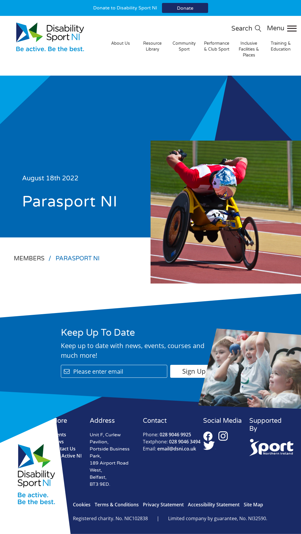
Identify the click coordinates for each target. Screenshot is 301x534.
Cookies (82, 504)
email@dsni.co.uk (169, 448)
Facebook (208, 436)
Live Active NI (66, 456)
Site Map (253, 504)
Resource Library (152, 46)
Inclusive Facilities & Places (249, 49)
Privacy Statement (163, 504)
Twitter (209, 445)
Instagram (223, 436)
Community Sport (184, 46)
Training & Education (281, 46)
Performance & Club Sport (216, 46)
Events (58, 434)
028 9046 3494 (171, 441)
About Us (120, 43)
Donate (185, 8)
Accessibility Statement (214, 504)
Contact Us (63, 448)
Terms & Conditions (117, 504)
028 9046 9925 (167, 434)
